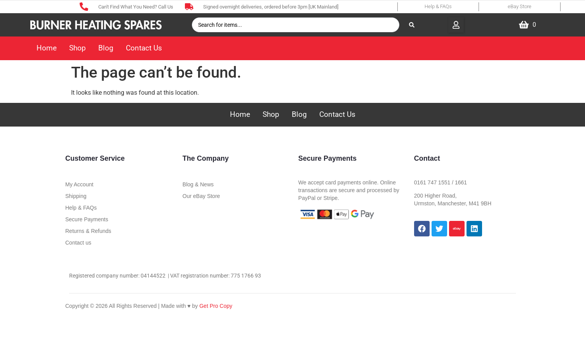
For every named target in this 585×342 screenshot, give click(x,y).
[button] (456, 25)
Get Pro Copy (215, 306)
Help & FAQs (438, 6)
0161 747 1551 (432, 182)
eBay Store (519, 6)
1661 (461, 182)
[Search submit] (411, 24)
